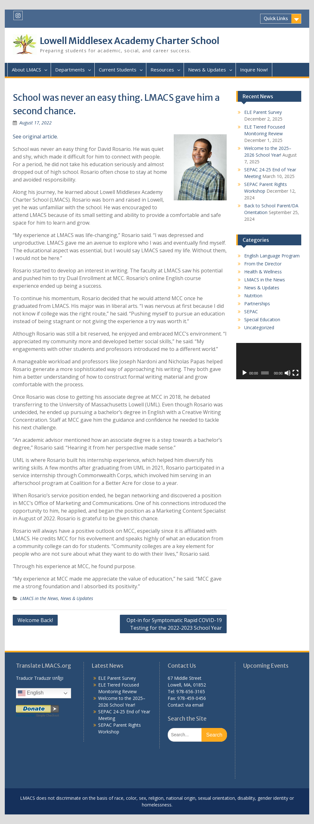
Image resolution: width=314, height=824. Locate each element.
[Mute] (287, 373)
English (31, 693)
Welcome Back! (35, 620)
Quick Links (276, 18)
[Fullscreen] (295, 373)
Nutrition (253, 296)
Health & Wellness (263, 272)
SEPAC (251, 311)
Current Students (117, 69)
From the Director (262, 264)
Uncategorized (259, 327)
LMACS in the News (39, 598)
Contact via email (185, 705)
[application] (268, 361)
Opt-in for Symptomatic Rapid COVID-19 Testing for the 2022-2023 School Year (174, 624)
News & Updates (207, 69)
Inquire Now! (254, 69)
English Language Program (272, 256)
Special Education (262, 319)
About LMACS (26, 69)
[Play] (244, 373)
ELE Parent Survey (263, 112)
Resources (162, 69)
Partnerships (257, 304)
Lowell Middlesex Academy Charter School (129, 41)
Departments (70, 69)
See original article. (35, 136)
